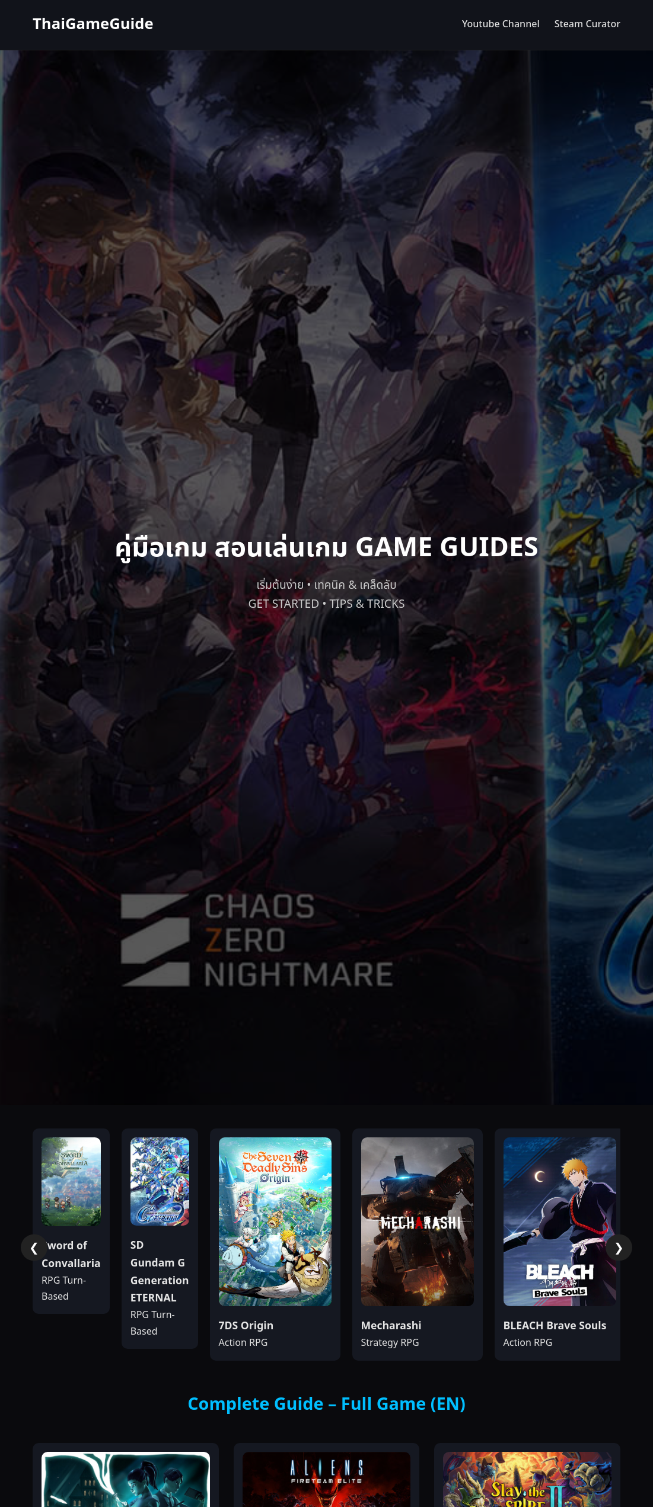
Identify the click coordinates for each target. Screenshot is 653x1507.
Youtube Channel (501, 24)
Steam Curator (587, 24)
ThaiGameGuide (93, 24)
